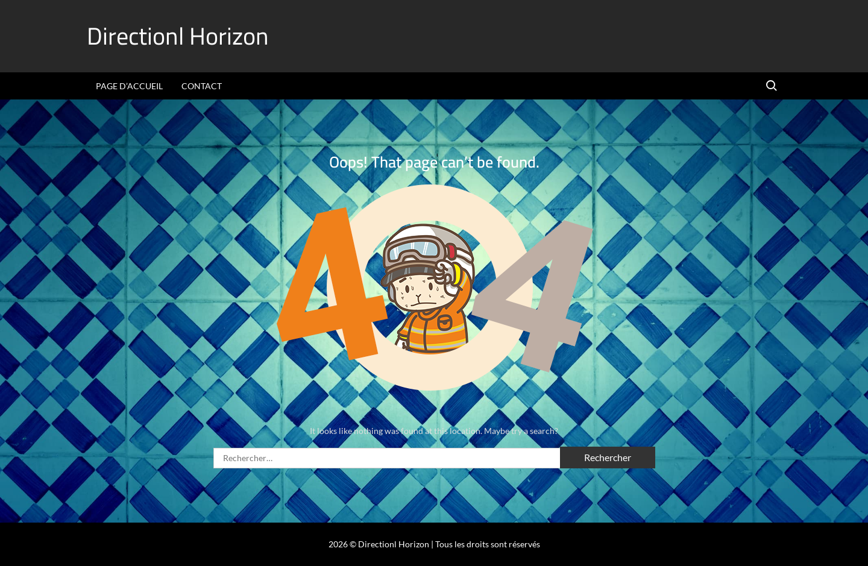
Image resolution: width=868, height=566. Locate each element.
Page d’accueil (129, 86)
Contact (201, 86)
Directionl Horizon (178, 35)
